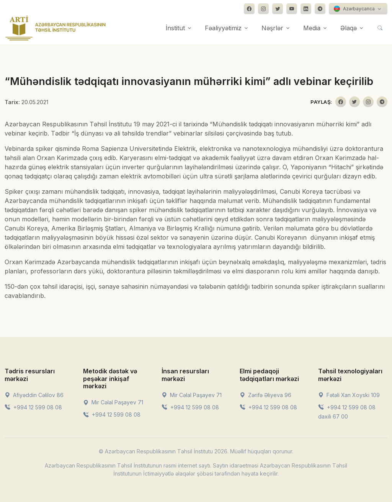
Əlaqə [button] (348, 28)
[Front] (55, 28)
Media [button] (311, 28)
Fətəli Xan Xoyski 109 (349, 395)
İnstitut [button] (175, 28)
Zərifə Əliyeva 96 (265, 395)
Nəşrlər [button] (272, 28)
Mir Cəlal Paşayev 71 (113, 402)
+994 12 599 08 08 (33, 407)
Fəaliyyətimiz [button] (223, 28)
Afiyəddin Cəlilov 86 (34, 395)
